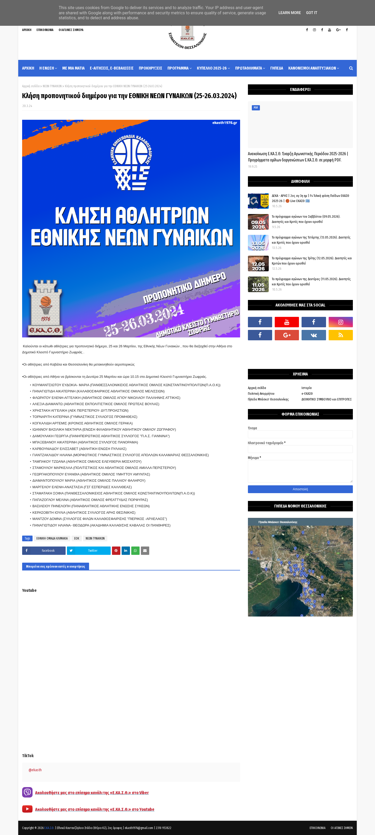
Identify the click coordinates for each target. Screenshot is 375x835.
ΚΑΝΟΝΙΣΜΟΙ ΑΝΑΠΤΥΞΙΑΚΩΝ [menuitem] (312, 68)
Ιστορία (307, 388)
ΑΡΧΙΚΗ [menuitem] (28, 68)
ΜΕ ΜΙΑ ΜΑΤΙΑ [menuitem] (73, 68)
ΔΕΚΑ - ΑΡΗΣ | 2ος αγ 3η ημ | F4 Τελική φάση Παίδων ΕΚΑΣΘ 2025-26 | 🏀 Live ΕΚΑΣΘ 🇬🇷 (310, 198)
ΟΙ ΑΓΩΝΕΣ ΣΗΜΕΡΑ (71, 30)
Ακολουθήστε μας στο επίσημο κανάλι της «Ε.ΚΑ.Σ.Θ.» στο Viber (92, 792)
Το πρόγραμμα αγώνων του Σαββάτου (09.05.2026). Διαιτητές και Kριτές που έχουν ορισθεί (306, 219)
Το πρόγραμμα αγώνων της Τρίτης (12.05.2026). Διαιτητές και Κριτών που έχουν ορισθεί (312, 260)
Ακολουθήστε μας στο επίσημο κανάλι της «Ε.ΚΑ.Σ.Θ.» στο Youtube (94, 809)
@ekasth (35, 770)
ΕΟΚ (76, 538)
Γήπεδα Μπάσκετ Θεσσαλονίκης (268, 399)
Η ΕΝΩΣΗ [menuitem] (46, 68)
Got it (311, 13)
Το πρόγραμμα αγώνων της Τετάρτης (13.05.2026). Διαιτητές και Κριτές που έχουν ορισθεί (311, 239)
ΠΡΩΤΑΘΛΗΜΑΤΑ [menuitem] (248, 68)
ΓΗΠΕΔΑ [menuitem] (276, 68)
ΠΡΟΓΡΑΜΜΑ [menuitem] (178, 68)
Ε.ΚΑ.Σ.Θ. (49, 828)
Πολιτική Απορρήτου (261, 393)
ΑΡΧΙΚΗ (26, 30)
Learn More (289, 13)
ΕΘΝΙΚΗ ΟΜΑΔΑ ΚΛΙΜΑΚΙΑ (52, 538)
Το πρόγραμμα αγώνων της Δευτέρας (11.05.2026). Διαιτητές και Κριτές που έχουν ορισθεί (311, 281)
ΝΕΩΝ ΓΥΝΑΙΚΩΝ (52, 86)
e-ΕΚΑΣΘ (307, 393)
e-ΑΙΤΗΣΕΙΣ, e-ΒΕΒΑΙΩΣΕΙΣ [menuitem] (112, 68)
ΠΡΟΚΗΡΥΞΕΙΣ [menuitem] (150, 68)
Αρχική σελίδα (31, 86)
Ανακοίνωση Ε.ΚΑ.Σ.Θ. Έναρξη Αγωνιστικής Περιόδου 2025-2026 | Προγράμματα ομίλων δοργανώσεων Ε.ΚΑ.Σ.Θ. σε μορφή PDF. (298, 156)
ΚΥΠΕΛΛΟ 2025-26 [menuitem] (212, 68)
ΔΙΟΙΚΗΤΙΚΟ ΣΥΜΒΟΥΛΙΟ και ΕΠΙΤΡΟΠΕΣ (327, 399)
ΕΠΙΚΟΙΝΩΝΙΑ (44, 30)
